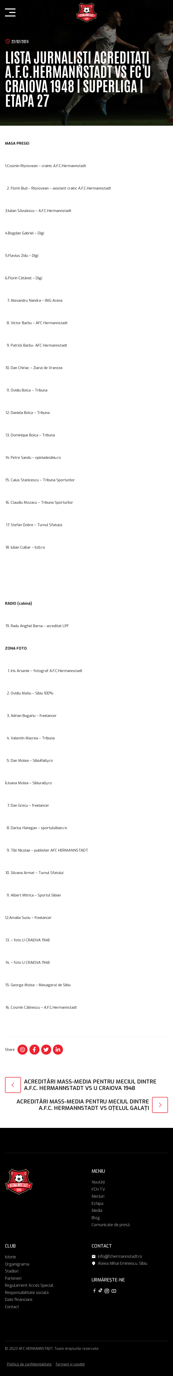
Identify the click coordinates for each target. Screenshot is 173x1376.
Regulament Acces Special (29, 1285)
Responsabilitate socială (27, 1292)
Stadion (11, 1271)
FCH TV (98, 1189)
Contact (12, 1306)
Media (97, 1210)
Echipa (97, 1203)
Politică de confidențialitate (29, 1364)
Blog (96, 1217)
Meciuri (98, 1196)
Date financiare (18, 1299)
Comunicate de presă (111, 1224)
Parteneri (13, 1278)
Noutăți (98, 1182)
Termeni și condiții (70, 1364)
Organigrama (17, 1264)
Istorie (10, 1257)
